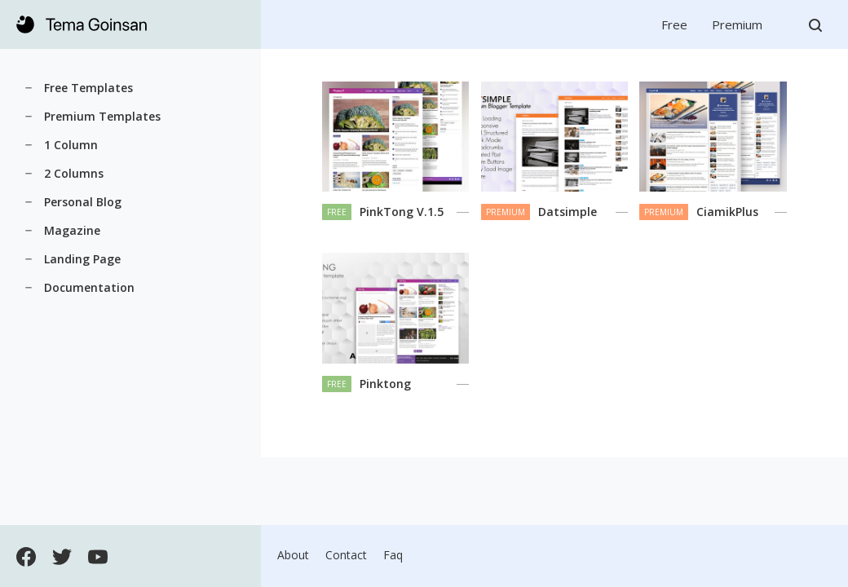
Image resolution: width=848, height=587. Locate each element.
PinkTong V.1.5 (402, 211)
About (293, 555)
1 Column (71, 144)
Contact (346, 555)
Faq (393, 555)
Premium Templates (102, 116)
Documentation (89, 287)
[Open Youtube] (98, 555)
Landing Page (82, 259)
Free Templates (88, 87)
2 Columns (74, 173)
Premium (737, 24)
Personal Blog (82, 202)
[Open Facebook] (26, 555)
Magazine (72, 230)
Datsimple (567, 211)
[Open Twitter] (62, 555)
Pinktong (385, 383)
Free (674, 24)
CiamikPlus (727, 211)
